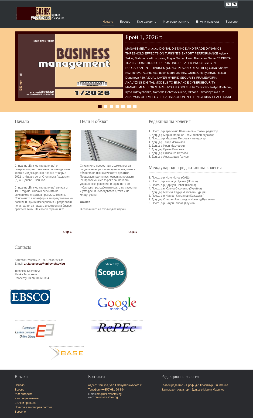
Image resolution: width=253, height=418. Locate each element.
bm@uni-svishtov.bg (109, 394)
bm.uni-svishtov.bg (106, 397)
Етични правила (207, 21)
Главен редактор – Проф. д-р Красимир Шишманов (194, 385)
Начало (108, 21)
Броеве (125, 21)
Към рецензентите (176, 21)
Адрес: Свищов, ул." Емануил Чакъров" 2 (115, 385)
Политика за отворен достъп (33, 407)
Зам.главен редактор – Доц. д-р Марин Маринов (192, 389)
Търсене (232, 21)
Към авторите (147, 21)
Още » (67, 232)
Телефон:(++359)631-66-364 (106, 389)
